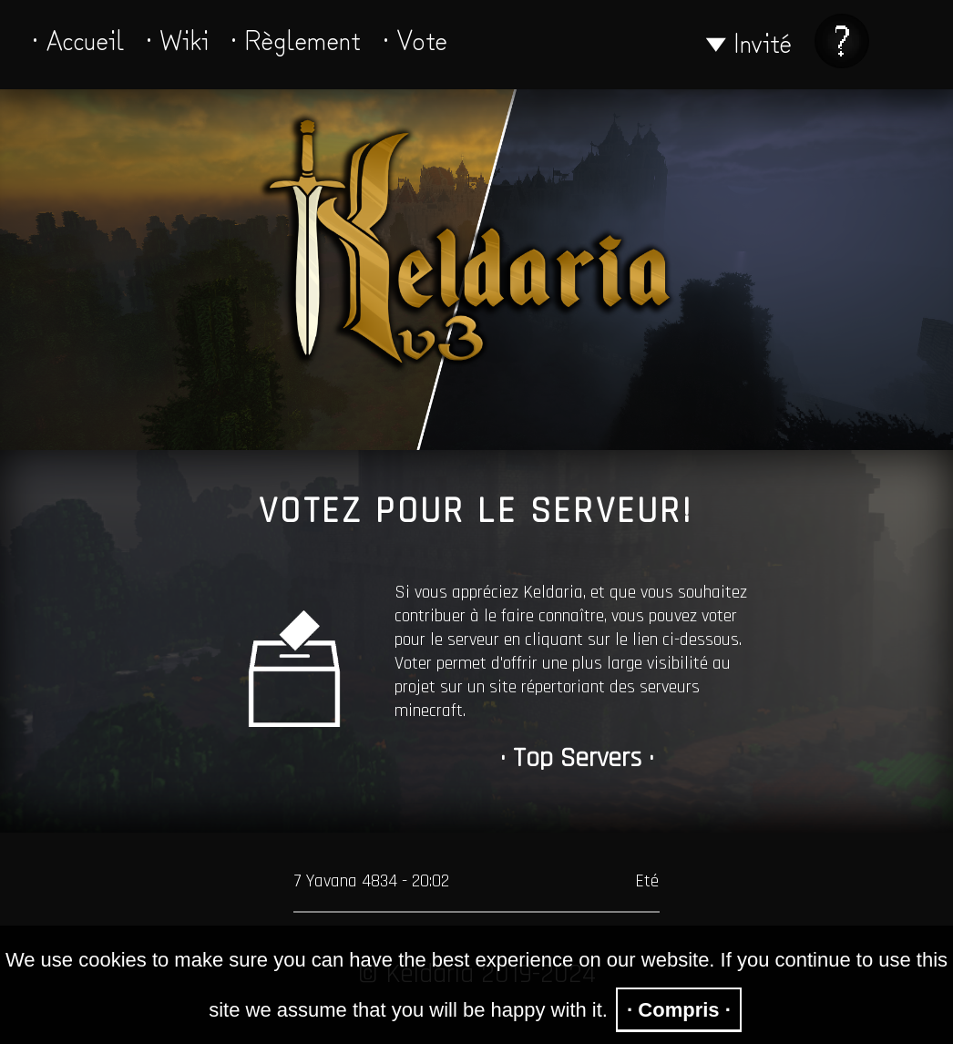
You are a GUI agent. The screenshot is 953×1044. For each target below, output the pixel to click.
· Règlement (296, 38)
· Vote (415, 38)
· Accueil (78, 38)
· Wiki (177, 38)
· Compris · (679, 1009)
